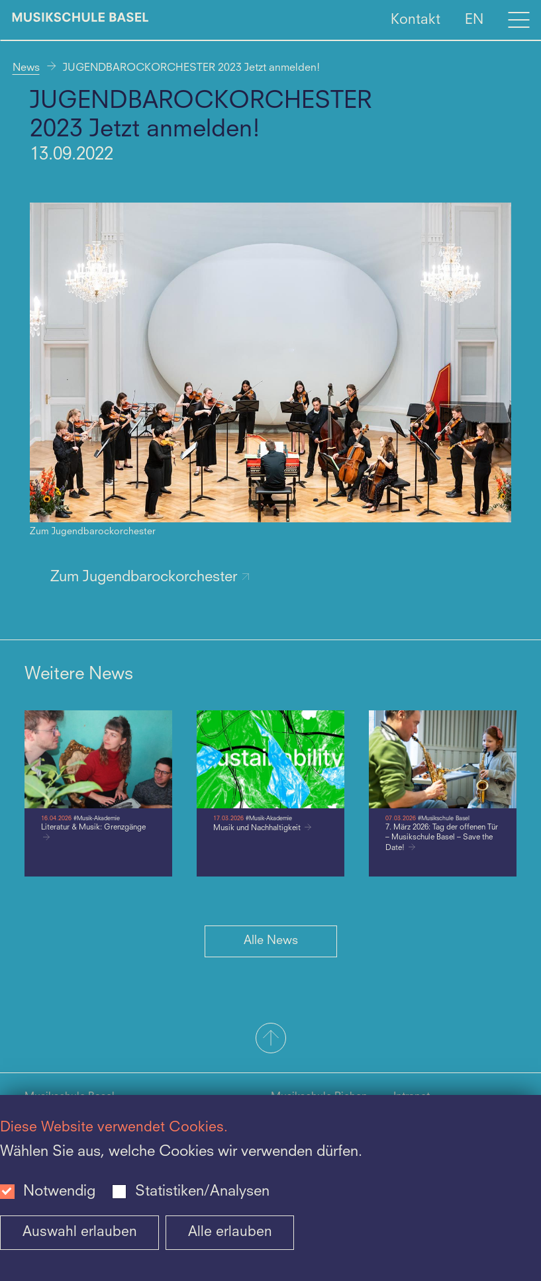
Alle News (271, 941)
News (26, 68)
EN (474, 19)
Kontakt (415, 19)
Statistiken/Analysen (202, 1191)
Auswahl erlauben (80, 1232)
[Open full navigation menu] (518, 20)
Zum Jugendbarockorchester (150, 577)
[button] (270, 1039)
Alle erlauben (230, 1232)
